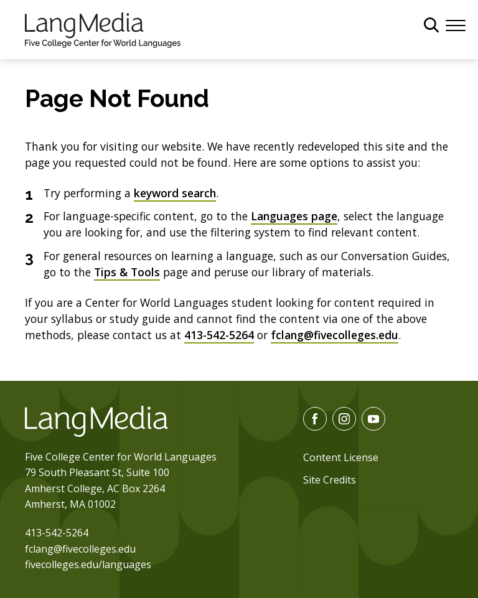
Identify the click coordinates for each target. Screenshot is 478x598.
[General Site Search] (431, 25)
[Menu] (456, 24)
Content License (340, 457)
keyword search (175, 192)
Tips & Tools (127, 271)
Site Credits (329, 480)
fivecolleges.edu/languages (88, 564)
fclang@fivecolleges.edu (334, 334)
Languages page (294, 215)
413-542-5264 (219, 334)
